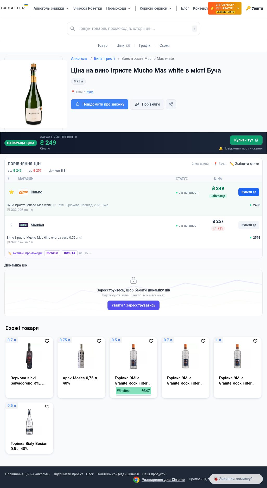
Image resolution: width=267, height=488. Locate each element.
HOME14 (69, 253)
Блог (89, 474)
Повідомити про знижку (99, 104)
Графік (144, 45)
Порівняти (147, 104)
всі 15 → (85, 253)
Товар (102, 45)
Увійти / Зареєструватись (134, 305)
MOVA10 (52, 253)
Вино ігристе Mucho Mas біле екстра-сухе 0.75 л (42, 237)
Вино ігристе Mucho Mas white (29, 205)
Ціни (123, 45)
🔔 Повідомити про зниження (241, 148)
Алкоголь (81, 58)
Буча (89, 92)
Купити (248, 192)
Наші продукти (154, 474)
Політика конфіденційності (118, 474)
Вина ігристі (106, 58)
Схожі (165, 45)
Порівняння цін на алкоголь (27, 474)
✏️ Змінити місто (244, 164)
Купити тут (246, 140)
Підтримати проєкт (68, 474)
